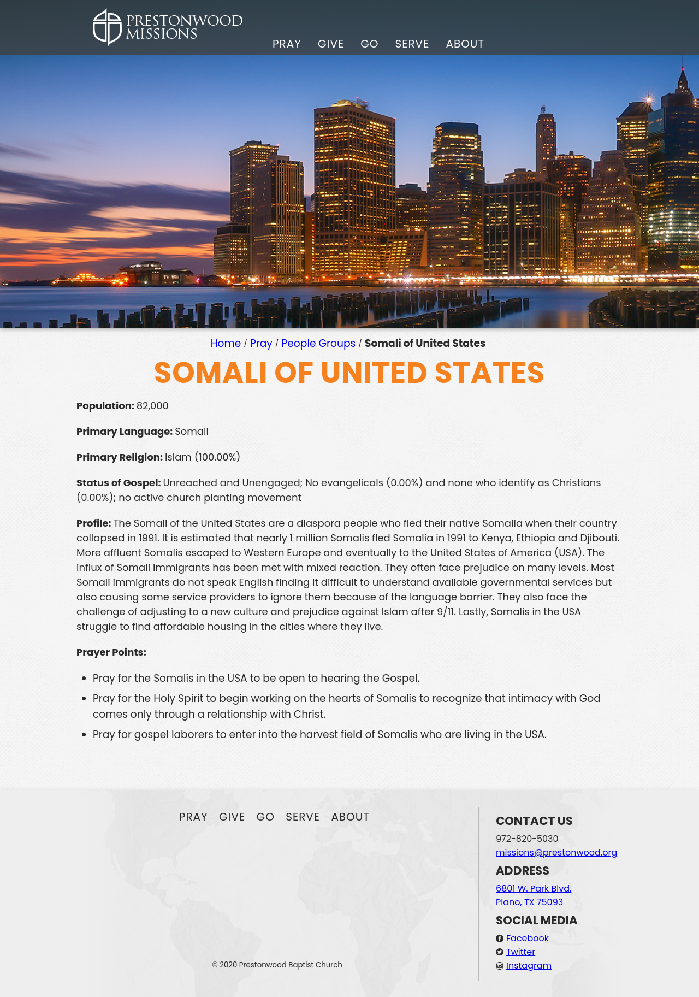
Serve (412, 43)
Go (369, 43)
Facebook (527, 938)
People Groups (319, 343)
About (465, 43)
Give (331, 43)
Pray (287, 43)
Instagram (529, 965)
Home (226, 343)
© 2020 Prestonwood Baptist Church (277, 965)
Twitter (520, 952)
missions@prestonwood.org (556, 852)
